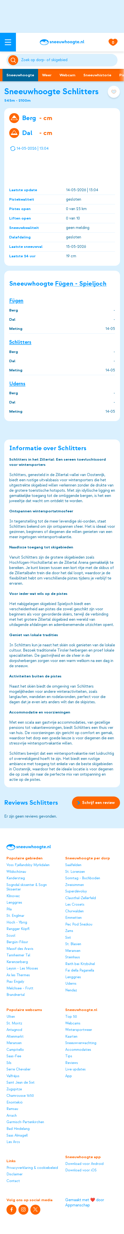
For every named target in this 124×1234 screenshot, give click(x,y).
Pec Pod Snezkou (78, 924)
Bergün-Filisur (17, 942)
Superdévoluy (76, 891)
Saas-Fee (13, 1056)
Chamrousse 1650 (20, 1096)
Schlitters (20, 342)
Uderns (17, 383)
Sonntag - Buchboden (82, 878)
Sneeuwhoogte (20, 75)
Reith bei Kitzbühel (80, 964)
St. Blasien (73, 944)
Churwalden (74, 911)
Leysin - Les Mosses (22, 968)
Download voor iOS (81, 1170)
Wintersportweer (78, 1030)
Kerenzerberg (17, 962)
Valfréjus (12, 1076)
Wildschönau (16, 872)
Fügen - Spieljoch (81, 283)
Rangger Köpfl (17, 929)
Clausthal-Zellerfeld (80, 898)
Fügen (16, 301)
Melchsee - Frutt (19, 988)
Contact (13, 1181)
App (68, 1076)
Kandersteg (15, 878)
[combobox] (68, 60)
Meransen (72, 951)
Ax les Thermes (18, 975)
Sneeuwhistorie (97, 75)
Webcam (67, 75)
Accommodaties (78, 1050)
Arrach (11, 1115)
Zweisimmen (74, 885)
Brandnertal (15, 995)
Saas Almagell (17, 1135)
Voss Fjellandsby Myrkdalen (28, 865)
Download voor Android (84, 1164)
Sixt (68, 937)
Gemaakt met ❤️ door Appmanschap (84, 1202)
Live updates (75, 1069)
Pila (9, 909)
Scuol (10, 935)
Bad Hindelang (18, 1129)
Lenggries (14, 902)
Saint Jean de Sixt (20, 1082)
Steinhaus (72, 957)
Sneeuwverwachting (80, 1043)
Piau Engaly (15, 981)
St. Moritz (14, 1023)
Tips (68, 1056)
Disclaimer (14, 1174)
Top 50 (71, 1016)
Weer (47, 75)
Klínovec (13, 896)
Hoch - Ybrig (16, 922)
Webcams (72, 1023)
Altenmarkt (15, 1036)
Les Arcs (13, 1142)
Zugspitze (14, 1089)
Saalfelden (73, 865)
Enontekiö (14, 1102)
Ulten (10, 1016)
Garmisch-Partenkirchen (25, 1122)
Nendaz (71, 990)
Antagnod (14, 1030)
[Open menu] (8, 42)
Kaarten (71, 1036)
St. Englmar (15, 916)
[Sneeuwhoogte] (62, 42)
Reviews (71, 1063)
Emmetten (73, 918)
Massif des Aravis (19, 949)
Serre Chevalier (18, 1069)
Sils (8, 1063)
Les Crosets (74, 904)
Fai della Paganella (79, 970)
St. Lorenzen (75, 872)
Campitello (15, 1050)
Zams (69, 931)
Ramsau (12, 1109)
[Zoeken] (68, 60)
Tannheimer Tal (18, 955)
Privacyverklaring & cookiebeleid (32, 1168)
